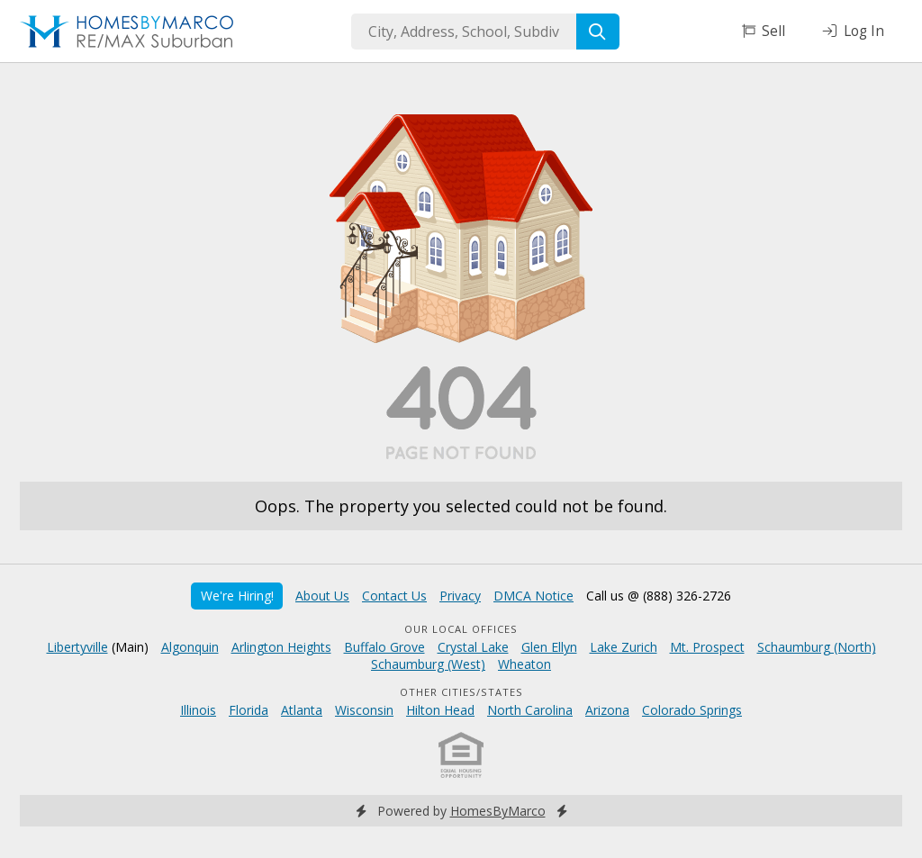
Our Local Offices (461, 629)
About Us (322, 595)
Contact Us (394, 595)
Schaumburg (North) (816, 646)
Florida (248, 709)
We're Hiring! (237, 595)
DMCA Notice (533, 595)
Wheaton (524, 664)
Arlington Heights (281, 646)
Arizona (607, 709)
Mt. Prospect (707, 646)
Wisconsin (364, 709)
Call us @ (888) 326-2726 (658, 595)
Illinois (198, 709)
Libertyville (77, 646)
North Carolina (530, 709)
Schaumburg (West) (428, 664)
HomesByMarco (498, 810)
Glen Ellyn (549, 646)
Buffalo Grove (384, 646)
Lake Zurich (623, 646)
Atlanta (301, 709)
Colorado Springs (692, 709)
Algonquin (190, 646)
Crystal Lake (473, 646)
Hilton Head (440, 709)
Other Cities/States (461, 692)
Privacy (460, 595)
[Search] (597, 32)
